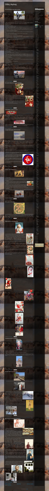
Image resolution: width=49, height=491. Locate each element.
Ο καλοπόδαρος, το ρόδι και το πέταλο (11, 109)
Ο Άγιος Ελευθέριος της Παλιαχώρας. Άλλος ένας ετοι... (37, 134)
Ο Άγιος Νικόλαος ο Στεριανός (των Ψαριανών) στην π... (37, 78)
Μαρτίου (37, 37)
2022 (36, 239)
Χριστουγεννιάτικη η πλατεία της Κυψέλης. (37, 172)
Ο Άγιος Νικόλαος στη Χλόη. (37, 81)
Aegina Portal (36, 17)
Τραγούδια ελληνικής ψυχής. (37, 63)
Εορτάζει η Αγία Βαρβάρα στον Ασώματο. (37, 69)
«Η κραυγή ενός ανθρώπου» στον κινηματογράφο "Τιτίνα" (37, 56)
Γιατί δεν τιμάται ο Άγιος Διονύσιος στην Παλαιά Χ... (37, 150)
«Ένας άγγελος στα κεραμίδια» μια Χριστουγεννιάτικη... (37, 131)
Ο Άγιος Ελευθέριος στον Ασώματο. (37, 137)
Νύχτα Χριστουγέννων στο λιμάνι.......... (37, 197)
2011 (36, 28)
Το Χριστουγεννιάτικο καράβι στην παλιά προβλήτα (37, 158)
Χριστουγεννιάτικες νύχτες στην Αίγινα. (37, 118)
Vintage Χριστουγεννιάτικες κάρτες (37, 184)
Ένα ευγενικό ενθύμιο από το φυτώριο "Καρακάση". (37, 230)
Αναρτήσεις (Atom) (9, 485)
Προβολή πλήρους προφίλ (40, 25)
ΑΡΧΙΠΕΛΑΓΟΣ (37, 11)
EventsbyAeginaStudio (37, 18)
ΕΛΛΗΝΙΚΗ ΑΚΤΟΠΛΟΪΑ (37, 12)
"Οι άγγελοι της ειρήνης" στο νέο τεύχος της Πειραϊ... (37, 123)
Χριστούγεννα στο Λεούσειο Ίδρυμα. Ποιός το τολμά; (37, 204)
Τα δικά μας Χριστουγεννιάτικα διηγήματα (37, 161)
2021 (36, 238)
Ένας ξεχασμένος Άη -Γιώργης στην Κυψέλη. (37, 66)
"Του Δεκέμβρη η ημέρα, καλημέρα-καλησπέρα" (37, 49)
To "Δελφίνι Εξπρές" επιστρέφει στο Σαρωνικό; (37, 127)
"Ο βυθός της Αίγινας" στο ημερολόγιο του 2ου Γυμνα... (37, 110)
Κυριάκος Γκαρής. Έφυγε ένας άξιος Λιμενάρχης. (37, 100)
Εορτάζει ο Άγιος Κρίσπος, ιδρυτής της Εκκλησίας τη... (37, 97)
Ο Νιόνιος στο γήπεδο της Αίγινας (37, 155)
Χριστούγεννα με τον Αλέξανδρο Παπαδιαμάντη (12, 418)
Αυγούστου (37, 41)
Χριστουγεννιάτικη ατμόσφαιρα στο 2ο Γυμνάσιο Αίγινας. (37, 104)
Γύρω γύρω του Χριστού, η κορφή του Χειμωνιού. (37, 194)
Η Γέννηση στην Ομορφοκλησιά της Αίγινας (37, 181)
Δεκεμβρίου (37, 47)
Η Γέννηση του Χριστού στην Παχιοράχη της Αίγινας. (37, 190)
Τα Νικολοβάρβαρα (37, 75)
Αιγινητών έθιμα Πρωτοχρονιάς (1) (10, 169)
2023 (36, 240)
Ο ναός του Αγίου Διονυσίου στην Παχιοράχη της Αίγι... (37, 146)
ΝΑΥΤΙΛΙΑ (36, 14)
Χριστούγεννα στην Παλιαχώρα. (37, 201)
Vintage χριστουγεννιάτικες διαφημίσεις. (11, 221)
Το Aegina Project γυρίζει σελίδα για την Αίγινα (12, 129)
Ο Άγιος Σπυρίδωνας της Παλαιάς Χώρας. (37, 113)
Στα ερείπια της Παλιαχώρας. (37, 107)
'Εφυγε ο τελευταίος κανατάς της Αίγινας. (37, 53)
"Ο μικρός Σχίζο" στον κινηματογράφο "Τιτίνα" (37, 140)
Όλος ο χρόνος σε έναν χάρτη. (37, 219)
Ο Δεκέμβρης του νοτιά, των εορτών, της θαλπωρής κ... (37, 60)
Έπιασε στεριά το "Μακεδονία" (37, 153)
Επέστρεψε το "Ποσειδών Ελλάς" (37, 116)
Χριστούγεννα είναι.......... (37, 199)
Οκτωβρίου (37, 44)
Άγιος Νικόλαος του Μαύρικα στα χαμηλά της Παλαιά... (37, 84)
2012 (36, 29)
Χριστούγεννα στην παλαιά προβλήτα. (37, 170)
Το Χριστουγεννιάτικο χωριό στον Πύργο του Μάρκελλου (37, 164)
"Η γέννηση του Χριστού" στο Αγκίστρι (11, 338)
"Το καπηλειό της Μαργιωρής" (37, 167)
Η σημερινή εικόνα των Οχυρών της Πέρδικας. (37, 94)
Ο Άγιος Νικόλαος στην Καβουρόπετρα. (37, 91)
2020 (36, 237)
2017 (36, 33)
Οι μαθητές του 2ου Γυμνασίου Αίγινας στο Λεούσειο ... (37, 178)
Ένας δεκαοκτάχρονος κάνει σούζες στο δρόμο (12, 9)
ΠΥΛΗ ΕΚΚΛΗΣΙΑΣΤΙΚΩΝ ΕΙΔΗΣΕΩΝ (39, 15)
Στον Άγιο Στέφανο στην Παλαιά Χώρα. (11, 371)
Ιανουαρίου (37, 34)
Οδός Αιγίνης (11, 4)
